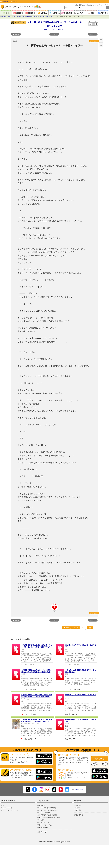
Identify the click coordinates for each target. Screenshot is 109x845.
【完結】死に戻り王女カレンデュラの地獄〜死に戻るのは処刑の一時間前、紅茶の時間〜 (36, 672)
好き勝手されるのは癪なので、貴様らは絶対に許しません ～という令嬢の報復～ (36, 696)
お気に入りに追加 (71, 628)
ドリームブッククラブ (10, 810)
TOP (1, 17)
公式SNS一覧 (78, 789)
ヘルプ (41, 820)
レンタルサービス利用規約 (48, 810)
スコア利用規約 (44, 813)
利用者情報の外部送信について (49, 817)
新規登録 (5, 1)
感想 (90, 628)
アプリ (5, 805)
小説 (5, 17)
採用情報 (78, 810)
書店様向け (79, 815)
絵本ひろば (100, 759)
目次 (54, 34)
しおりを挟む (94, 41)
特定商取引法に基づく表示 (48, 815)
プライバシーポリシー (46, 825)
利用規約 (42, 805)
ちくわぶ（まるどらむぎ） (54, 29)
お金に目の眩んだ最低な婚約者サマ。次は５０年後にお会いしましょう (35, 17)
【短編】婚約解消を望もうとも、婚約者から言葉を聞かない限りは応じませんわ (36, 720)
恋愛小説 (10, 17)
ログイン (15, 1)
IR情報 (77, 808)
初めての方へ (43, 832)
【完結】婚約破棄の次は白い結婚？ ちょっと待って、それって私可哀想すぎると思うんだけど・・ (36, 647)
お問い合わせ (43, 827)
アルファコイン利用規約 (47, 808)
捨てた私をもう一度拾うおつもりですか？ (80, 695)
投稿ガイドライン (45, 822)
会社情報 (78, 805)
